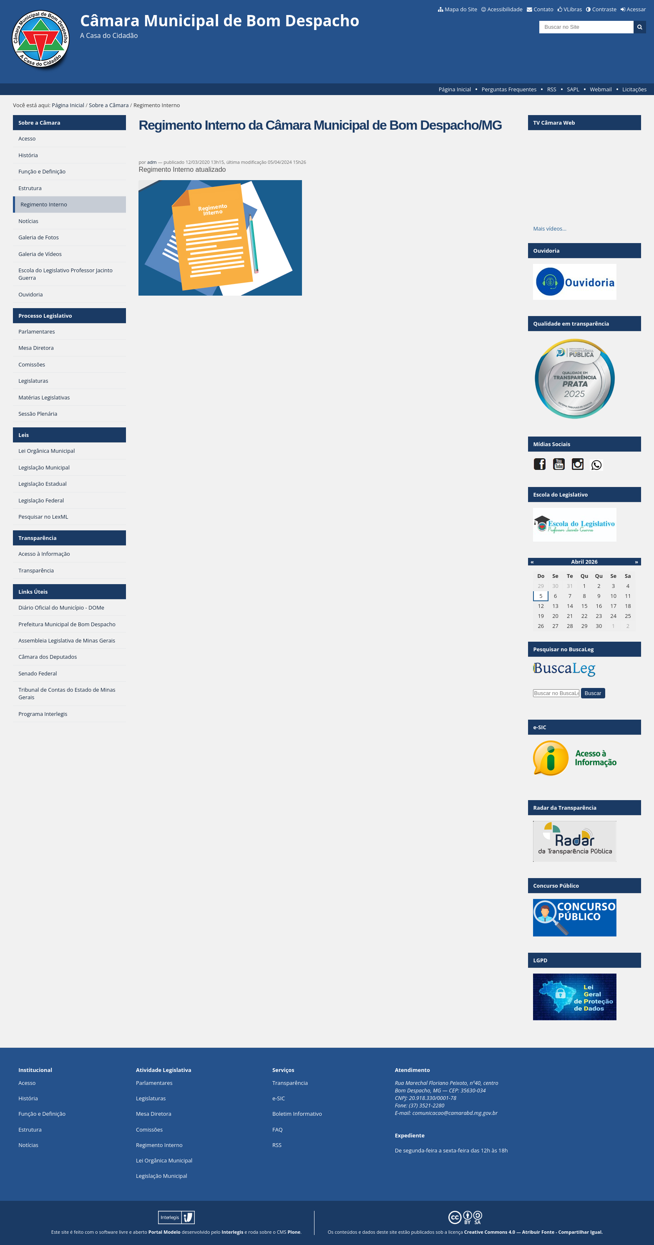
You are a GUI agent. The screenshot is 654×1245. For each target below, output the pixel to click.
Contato (544, 9)
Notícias (28, 1145)
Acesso (26, 1083)
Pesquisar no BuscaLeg (563, 649)
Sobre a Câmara (108, 105)
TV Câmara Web (554, 122)
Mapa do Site (461, 9)
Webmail (601, 89)
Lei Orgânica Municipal (164, 1160)
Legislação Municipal (161, 1176)
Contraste (604, 9)
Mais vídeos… (549, 228)
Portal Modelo (164, 1232)
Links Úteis (33, 591)
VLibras (573, 9)
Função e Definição (41, 1113)
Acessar (636, 9)
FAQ (277, 1129)
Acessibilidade (505, 9)
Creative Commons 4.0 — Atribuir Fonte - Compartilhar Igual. (533, 1232)
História (28, 1098)
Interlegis (232, 1232)
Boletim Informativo (297, 1113)
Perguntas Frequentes (509, 89)
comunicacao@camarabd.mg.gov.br (455, 1113)
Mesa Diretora (153, 1113)
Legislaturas (151, 1098)
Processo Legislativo (45, 315)
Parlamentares (154, 1083)
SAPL (573, 89)
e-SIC (278, 1098)
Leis (23, 435)
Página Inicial (455, 89)
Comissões (149, 1129)
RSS (551, 89)
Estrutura (30, 1129)
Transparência (37, 538)
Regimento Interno (159, 1145)
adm (152, 162)
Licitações (634, 89)
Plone (293, 1232)
